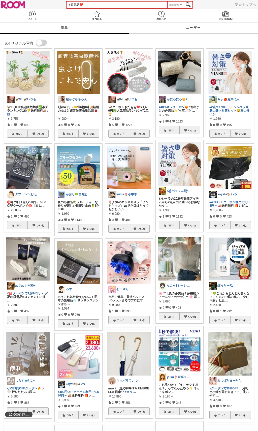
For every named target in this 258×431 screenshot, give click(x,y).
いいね (40, 134)
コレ (19, 134)
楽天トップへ (245, 5)
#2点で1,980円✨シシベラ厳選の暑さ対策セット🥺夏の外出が (229, 110)
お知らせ (161, 15)
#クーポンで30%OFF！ (225, 388)
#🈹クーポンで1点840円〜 (25, 293)
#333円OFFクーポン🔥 (25, 388)
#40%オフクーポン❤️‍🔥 (173, 107)
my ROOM (226, 15)
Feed (32, 15)
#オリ (129, 392)
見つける (96, 15)
